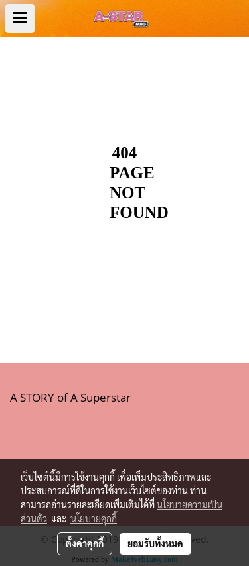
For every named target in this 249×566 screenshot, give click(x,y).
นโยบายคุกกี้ (93, 518)
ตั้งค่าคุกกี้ (85, 543)
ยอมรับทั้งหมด (155, 543)
